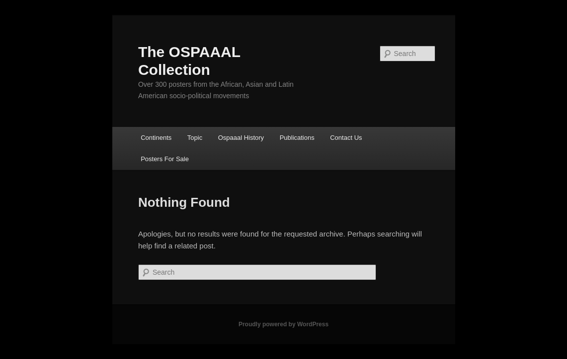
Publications (297, 137)
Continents (156, 137)
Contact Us (346, 137)
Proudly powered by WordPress (283, 324)
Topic (194, 137)
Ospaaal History (241, 137)
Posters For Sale (165, 159)
